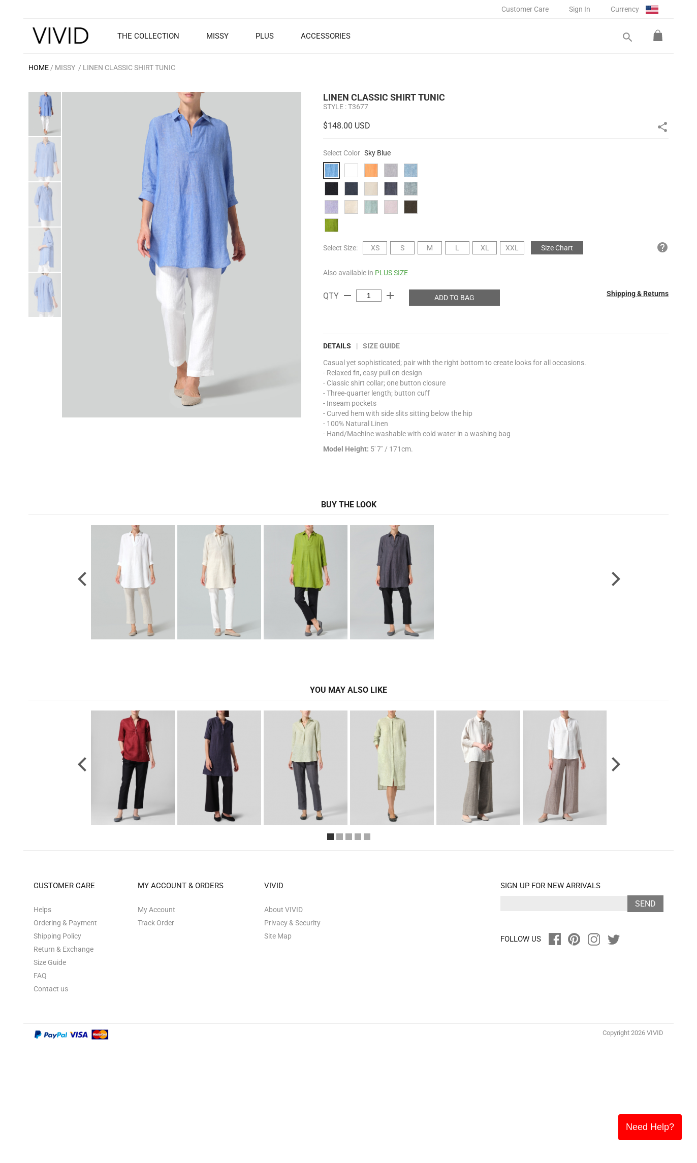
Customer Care (525, 9)
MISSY (65, 67)
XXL (512, 248)
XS (375, 248)
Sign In (579, 9)
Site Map (278, 1053)
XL (485, 248)
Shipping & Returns (638, 293)
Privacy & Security (292, 1040)
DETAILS (337, 346)
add (390, 295)
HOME (38, 67)
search (626, 37)
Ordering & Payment (65, 1040)
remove (347, 295)
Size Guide (381, 346)
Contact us (51, 1106)
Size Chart (557, 248)
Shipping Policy (57, 1053)
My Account (156, 1027)
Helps (42, 1027)
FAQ (40, 1093)
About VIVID (283, 1027)
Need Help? (650, 1127)
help (662, 247)
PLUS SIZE (391, 273)
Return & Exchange (63, 1066)
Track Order (156, 1040)
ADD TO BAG (454, 298)
